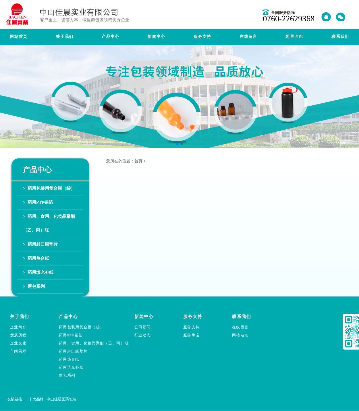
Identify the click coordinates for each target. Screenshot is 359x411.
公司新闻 (142, 327)
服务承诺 (191, 335)
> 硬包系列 (34, 286)
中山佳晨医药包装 (61, 399)
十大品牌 (36, 399)
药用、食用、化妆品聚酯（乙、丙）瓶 (94, 343)
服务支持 (191, 327)
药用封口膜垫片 (73, 351)
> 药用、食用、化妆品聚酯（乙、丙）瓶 (49, 223)
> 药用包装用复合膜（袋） (49, 188)
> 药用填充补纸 (38, 272)
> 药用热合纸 (36, 258)
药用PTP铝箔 (71, 335)
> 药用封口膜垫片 (40, 244)
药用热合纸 (69, 359)
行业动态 (142, 335)
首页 (138, 161)
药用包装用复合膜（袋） (81, 327)
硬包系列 (67, 375)
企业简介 (18, 327)
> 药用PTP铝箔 (38, 202)
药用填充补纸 (71, 367)
